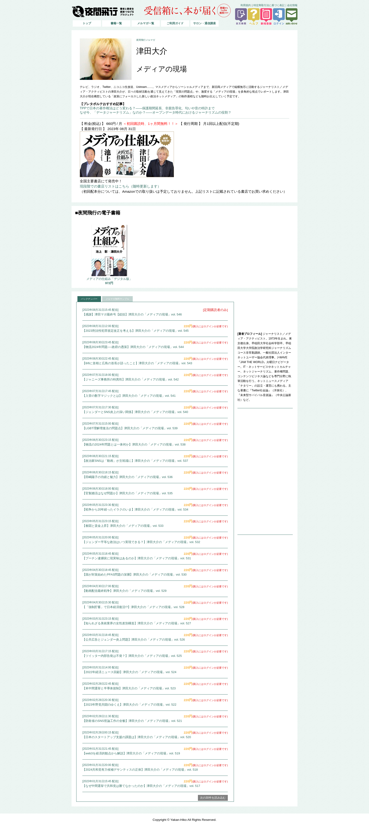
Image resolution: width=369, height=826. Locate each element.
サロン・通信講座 (204, 23)
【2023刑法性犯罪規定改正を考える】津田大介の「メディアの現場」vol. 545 (135, 330)
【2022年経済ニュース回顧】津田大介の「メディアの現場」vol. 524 (129, 672)
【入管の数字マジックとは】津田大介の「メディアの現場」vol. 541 (129, 395)
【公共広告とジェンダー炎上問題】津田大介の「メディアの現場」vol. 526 (133, 639)
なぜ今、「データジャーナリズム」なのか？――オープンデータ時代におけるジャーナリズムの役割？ (155, 112)
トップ (87, 23)
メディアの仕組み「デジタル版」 (109, 279)
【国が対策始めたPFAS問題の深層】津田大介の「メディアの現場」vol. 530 (134, 574)
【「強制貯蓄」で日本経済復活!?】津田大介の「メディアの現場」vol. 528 (133, 607)
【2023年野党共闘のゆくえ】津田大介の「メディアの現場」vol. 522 (129, 704)
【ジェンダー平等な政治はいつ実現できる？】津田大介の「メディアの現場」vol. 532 (141, 542)
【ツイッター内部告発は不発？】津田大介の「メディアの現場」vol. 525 (132, 656)
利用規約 (246, 5)
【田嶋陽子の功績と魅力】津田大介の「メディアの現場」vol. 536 (127, 477)
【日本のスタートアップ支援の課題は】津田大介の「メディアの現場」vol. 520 (136, 737)
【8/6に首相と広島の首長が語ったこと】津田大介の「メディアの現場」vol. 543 (137, 363)
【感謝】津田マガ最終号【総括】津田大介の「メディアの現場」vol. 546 (132, 314)
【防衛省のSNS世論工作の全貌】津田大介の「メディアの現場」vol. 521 (132, 721)
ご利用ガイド (175, 23)
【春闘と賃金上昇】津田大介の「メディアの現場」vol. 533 (123, 525)
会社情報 (292, 5)
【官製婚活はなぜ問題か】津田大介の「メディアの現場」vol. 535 (127, 493)
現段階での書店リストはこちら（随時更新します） (120, 186)
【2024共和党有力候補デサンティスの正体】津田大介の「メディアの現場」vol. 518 (140, 769)
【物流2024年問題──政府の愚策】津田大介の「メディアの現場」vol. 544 (133, 347)
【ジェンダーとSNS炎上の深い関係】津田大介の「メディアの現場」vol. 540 (135, 412)
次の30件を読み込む (213, 797)
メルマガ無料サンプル (117, 299)
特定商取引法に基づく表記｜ (270, 5)
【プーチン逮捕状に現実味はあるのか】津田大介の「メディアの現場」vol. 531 (136, 558)
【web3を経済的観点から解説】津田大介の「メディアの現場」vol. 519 (131, 753)
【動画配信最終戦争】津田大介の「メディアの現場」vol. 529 (124, 591)
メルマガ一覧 (145, 23)
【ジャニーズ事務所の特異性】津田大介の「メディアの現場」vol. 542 (130, 379)
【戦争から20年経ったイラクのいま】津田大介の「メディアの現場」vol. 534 (135, 509)
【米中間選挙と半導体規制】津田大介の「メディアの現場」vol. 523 (129, 688)
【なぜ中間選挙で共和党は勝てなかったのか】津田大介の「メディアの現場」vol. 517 (141, 786)
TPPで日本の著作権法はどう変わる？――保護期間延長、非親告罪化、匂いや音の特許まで (147, 108)
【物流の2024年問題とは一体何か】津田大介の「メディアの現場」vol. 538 (133, 444)
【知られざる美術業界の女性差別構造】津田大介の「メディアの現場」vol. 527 (136, 623)
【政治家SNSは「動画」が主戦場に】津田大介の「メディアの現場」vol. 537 (135, 460)
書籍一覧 (116, 23)
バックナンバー (89, 299)
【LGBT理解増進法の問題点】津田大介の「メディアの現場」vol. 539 (130, 428)
